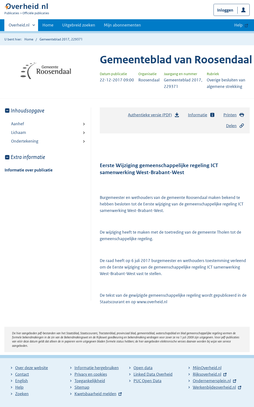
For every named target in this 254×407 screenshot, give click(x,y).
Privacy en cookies (90, 374)
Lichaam (18, 132)
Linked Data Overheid (153, 374)
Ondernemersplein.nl (212, 380)
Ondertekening (24, 141)
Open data (143, 367)
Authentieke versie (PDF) (154, 116)
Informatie (201, 115)
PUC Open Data (147, 380)
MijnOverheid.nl (207, 367)
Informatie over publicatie (29, 170)
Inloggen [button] (225, 10)
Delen (235, 126)
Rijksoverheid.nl (207, 374)
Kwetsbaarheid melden (95, 393)
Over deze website (31, 367)
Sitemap (81, 387)
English (21, 380)
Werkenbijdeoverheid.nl (214, 387)
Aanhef (17, 123)
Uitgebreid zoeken (78, 25)
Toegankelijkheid (89, 380)
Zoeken (22, 393)
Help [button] (238, 25)
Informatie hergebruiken (96, 367)
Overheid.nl (19, 26)
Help (19, 387)
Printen (233, 115)
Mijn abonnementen (122, 25)
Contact (22, 374)
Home (47, 25)
